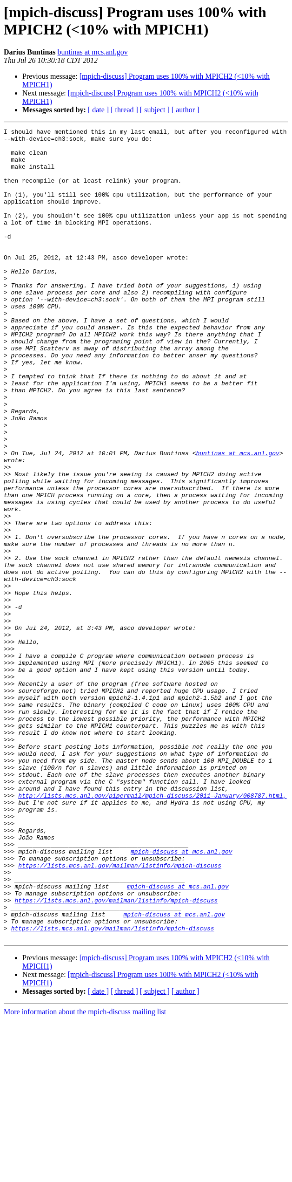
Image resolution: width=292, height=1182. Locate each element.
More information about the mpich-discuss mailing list (85, 1174)
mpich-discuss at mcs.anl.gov (181, 996)
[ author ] (185, 110)
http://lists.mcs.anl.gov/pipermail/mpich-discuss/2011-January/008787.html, (152, 929)
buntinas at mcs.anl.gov (93, 52)
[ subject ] (155, 110)
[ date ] (98, 110)
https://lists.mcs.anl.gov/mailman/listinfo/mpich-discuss (119, 1013)
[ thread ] (124, 110)
